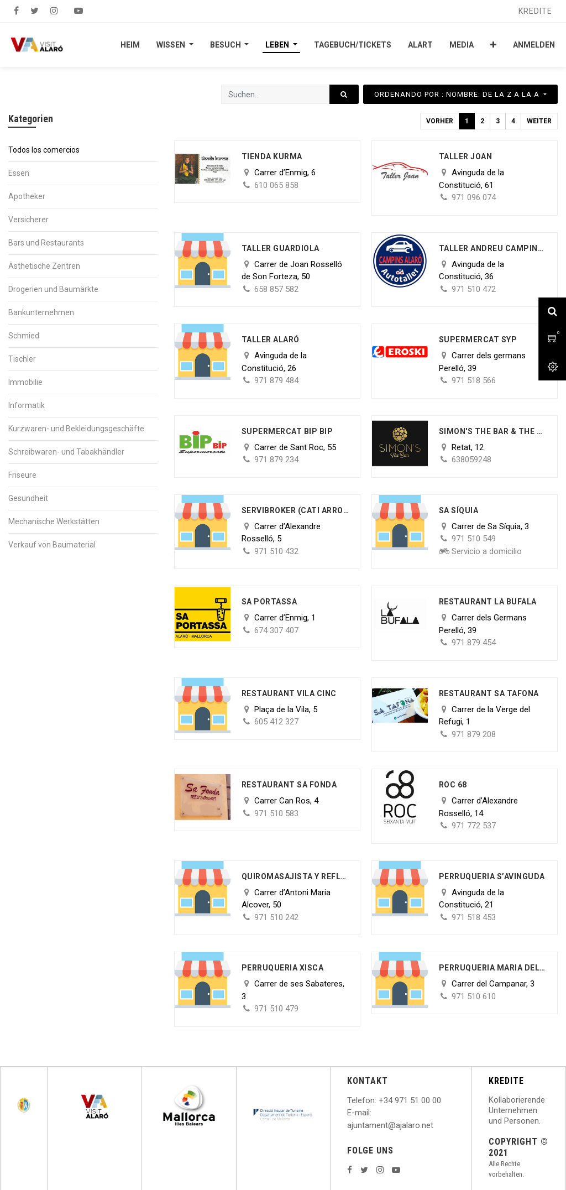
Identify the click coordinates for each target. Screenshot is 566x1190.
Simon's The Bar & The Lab (493, 431)
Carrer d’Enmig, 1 (285, 618)
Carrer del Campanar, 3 (493, 984)
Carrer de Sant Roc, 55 (295, 447)
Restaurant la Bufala (488, 601)
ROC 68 (453, 784)
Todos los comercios (44, 149)
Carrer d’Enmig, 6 (285, 173)
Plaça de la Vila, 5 (285, 709)
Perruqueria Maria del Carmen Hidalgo (493, 967)
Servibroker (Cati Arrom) (295, 510)
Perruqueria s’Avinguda (492, 876)
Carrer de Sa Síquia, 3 (490, 526)
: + (379, 1100)
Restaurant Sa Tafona (489, 693)
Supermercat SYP (478, 339)
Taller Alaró (271, 339)
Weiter (539, 121)
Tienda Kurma (272, 156)
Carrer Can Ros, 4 (286, 801)
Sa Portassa (269, 601)
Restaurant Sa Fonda (289, 784)
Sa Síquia (459, 510)
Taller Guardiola (280, 248)
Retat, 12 (468, 447)
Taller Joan (465, 156)
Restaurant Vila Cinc (289, 693)
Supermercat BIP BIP (287, 431)
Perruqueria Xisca (283, 967)
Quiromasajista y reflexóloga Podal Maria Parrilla (295, 876)
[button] (493, 45)
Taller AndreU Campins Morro (493, 248)
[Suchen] (344, 94)
